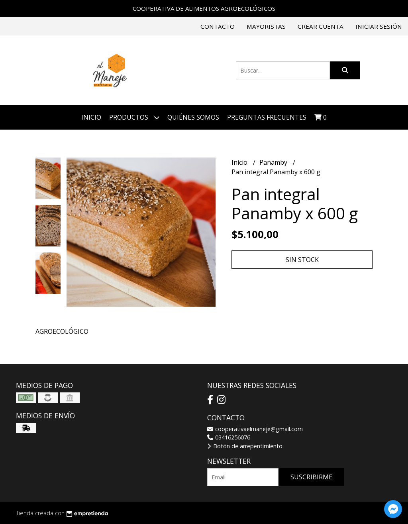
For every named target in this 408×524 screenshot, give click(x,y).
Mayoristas (266, 26)
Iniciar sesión (378, 26)
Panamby (274, 162)
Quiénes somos (193, 117)
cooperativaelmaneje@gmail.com (255, 429)
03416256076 (228, 437)
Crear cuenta (320, 26)
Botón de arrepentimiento (244, 446)
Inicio (91, 117)
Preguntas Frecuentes (266, 117)
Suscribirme (311, 477)
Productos (134, 117)
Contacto (217, 26)
